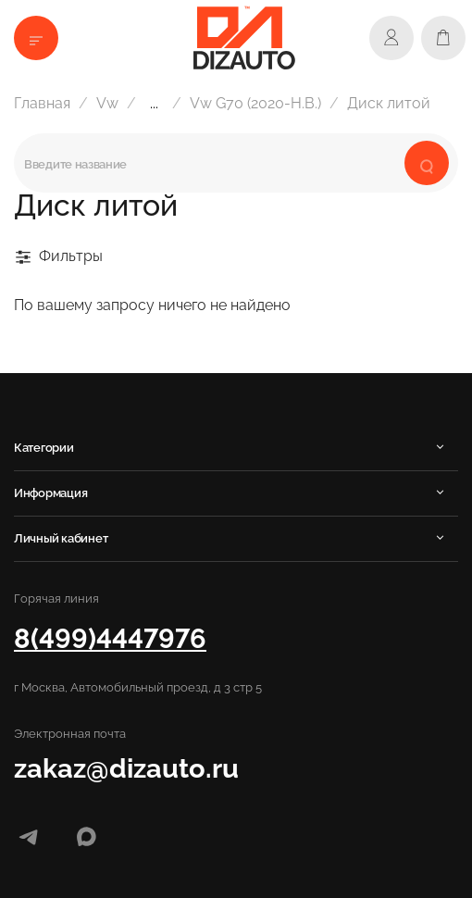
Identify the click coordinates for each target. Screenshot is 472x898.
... (154, 103)
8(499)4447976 (110, 638)
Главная (42, 103)
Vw (107, 103)
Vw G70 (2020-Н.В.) (255, 103)
